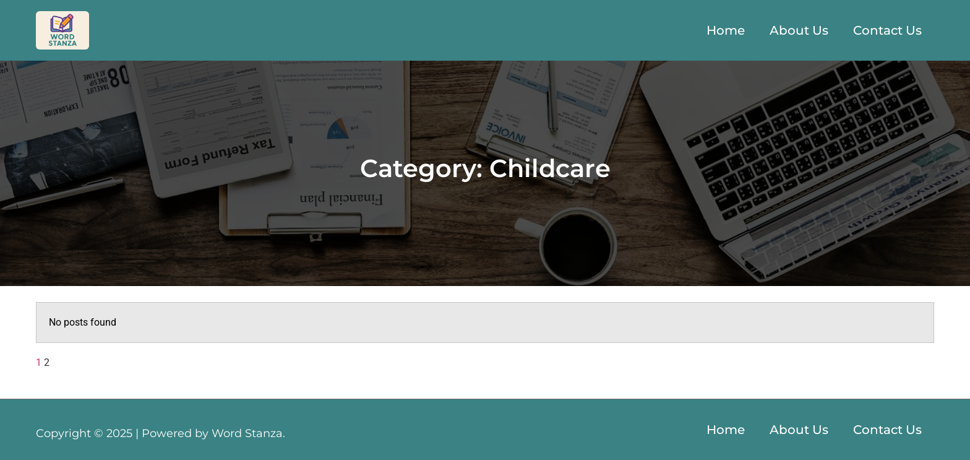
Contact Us (887, 30)
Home (725, 30)
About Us (799, 30)
